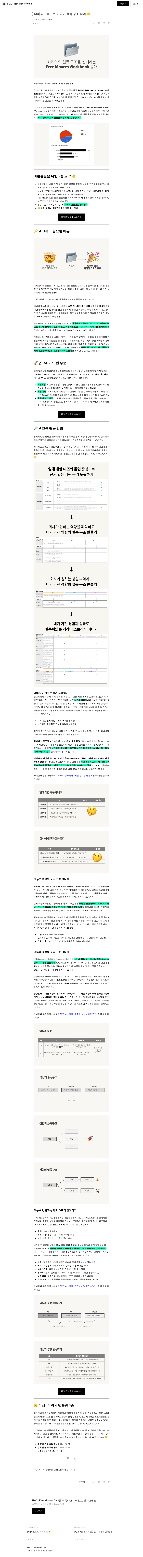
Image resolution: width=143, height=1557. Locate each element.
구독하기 (122, 4)
